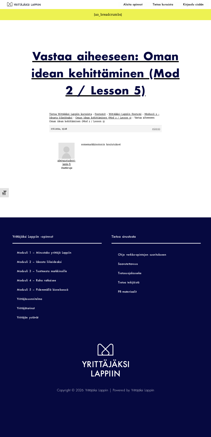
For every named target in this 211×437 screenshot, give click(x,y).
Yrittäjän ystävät (28, 317)
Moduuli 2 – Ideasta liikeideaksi (39, 262)
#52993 (156, 128)
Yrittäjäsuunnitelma (29, 299)
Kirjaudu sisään (197, 4)
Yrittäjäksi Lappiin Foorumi (125, 114)
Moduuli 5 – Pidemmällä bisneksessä (42, 289)
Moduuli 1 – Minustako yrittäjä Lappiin (44, 252)
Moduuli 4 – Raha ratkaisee (36, 280)
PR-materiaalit (127, 291)
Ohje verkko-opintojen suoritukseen (142, 254)
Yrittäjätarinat (26, 308)
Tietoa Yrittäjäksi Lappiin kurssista (70, 114)
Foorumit (100, 114)
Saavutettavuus (128, 264)
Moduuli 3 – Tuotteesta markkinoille (42, 271)
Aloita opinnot (151, 4)
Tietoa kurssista (174, 4)
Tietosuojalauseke (129, 273)
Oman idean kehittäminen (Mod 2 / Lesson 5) (103, 117)
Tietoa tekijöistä (128, 282)
